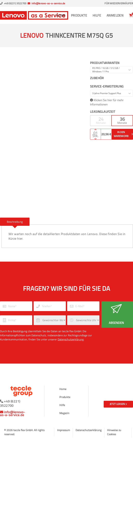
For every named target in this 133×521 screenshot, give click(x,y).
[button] (101, 120)
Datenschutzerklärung (71, 339)
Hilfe (97, 15)
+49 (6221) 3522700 (15, 3)
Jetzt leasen (118, 404)
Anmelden (115, 15)
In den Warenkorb (123, 134)
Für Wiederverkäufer (119, 3)
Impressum (63, 430)
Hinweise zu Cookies (114, 432)
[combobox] (111, 69)
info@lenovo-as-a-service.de (48, 3)
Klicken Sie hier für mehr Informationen (107, 102)
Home (60, 15)
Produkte (79, 15)
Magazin (64, 413)
